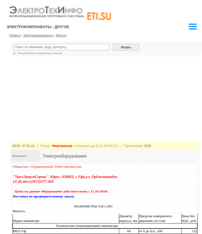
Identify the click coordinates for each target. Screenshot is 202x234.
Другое (61, 35)
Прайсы (15, 35)
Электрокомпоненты (38, 35)
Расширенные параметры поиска (37, 53)
